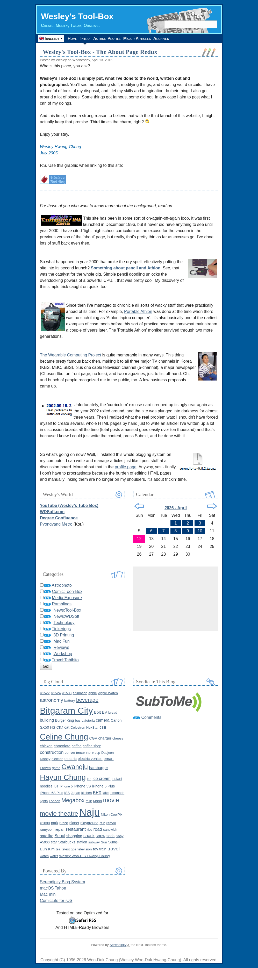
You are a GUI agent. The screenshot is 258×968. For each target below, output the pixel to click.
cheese (118, 738)
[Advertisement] (175, 599)
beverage (87, 700)
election (57, 759)
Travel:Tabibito (65, 660)
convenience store (79, 753)
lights (44, 801)
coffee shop (92, 746)
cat (66, 727)
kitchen (86, 793)
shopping (74, 836)
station (82, 842)
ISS (67, 793)
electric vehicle (90, 759)
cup (97, 753)
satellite (46, 836)
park (54, 823)
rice (89, 829)
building (47, 720)
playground (89, 823)
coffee (77, 746)
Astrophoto (62, 585)
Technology (63, 622)
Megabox (72, 800)
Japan (75, 793)
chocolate (62, 746)
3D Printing (63, 635)
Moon (97, 801)
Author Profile (109, 38)
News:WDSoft (66, 616)
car (59, 727)
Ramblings (61, 604)
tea (58, 849)
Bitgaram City (66, 710)
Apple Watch (108, 693)
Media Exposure (67, 598)
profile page (126, 467)
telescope (69, 849)
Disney (45, 759)
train (102, 849)
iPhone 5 (66, 786)
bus (78, 720)
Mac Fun (61, 641)
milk (89, 801)
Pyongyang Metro (56, 524)
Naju (89, 812)
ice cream (101, 778)
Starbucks (66, 842)
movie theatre (59, 813)
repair (60, 829)
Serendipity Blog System (62, 882)
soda (110, 836)
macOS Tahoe (53, 888)
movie (111, 800)
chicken (46, 746)
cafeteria (88, 720)
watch (44, 856)
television (84, 849)
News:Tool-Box (67, 610)
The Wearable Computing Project (70, 355)
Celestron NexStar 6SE (88, 727)
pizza (63, 823)
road (97, 829)
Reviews (61, 647)
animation (80, 693)
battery (69, 700)
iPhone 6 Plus (103, 786)
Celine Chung (64, 736)
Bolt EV (100, 712)
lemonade (117, 793)
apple (92, 693)
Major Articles (141, 38)
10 (200, 531)
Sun (104, 842)
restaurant (76, 829)
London (54, 801)
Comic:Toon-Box (67, 591)
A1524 (56, 693)
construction (51, 752)
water (54, 856)
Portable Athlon (138, 311)
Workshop (62, 653)
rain (102, 823)
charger (104, 738)
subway (94, 842)
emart (108, 758)
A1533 (66, 693)
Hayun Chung (63, 777)
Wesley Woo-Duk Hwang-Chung (84, 856)
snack (89, 835)
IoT (56, 786)
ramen (111, 823)
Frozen (45, 768)
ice (89, 779)
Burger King (64, 720)
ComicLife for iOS (56, 900)
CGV (93, 738)
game (56, 768)
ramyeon (47, 829)
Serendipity (118, 945)
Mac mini (48, 894)
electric (70, 759)
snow (100, 836)
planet (74, 823)
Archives (167, 38)
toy (95, 849)
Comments (151, 717)
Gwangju (75, 766)
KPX (97, 792)
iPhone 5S (82, 786)
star (54, 842)
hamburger (98, 767)
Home (73, 38)
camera (103, 720)
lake (106, 793)
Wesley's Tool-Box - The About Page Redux (100, 51)
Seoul (60, 836)
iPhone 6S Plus (51, 793)
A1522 (44, 693)
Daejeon (107, 753)
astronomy (51, 700)
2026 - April (175, 508)
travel (114, 848)
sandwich (110, 829)
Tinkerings (61, 629)
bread (112, 712)
